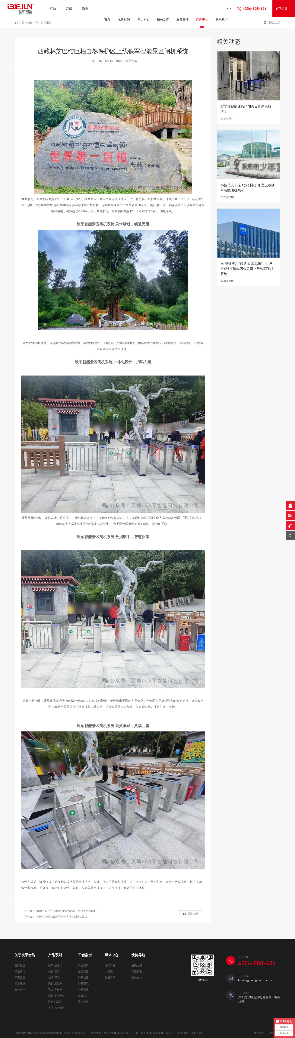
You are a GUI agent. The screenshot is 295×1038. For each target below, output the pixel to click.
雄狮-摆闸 (54, 971)
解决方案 (137, 965)
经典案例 (124, 19)
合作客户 (20, 989)
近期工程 (110, 965)
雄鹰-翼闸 (54, 977)
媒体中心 (202, 19)
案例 (85, 8)
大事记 (109, 971)
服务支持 (182, 19)
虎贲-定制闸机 (56, 995)
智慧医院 (83, 983)
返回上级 (190, 914)
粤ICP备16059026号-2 (117, 1032)
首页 (107, 19)
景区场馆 (83, 971)
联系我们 (222, 19)
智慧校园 (83, 977)
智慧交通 (83, 989)
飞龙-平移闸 (55, 989)
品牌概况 (20, 965)
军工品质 (20, 977)
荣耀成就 (20, 983)
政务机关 (83, 995)
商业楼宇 (83, 965)
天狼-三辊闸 (55, 983)
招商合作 (163, 19)
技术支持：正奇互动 (190, 1032)
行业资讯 (110, 977)
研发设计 (20, 971)
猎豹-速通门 (55, 965)
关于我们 (143, 19)
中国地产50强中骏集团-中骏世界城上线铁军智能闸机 (65, 911)
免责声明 (259, 1032)
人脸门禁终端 (56, 1007)
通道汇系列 (54, 1001)
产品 (53, 8)
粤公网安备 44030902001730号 (154, 1032)
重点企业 (83, 1001)
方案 (69, 8)
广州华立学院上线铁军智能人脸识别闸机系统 (61, 916)
